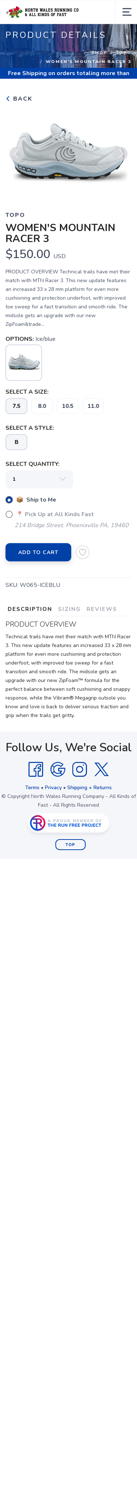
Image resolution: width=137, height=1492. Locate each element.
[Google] (58, 769)
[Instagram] (80, 769)
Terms (32, 787)
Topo (124, 52)
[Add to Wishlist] (83, 552)
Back (19, 99)
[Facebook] (36, 769)
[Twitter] (102, 769)
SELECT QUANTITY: (32, 464)
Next (120, 156)
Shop (99, 52)
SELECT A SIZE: (27, 392)
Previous (16, 156)
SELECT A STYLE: (29, 428)
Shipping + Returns (89, 787)
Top (70, 845)
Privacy (53, 787)
